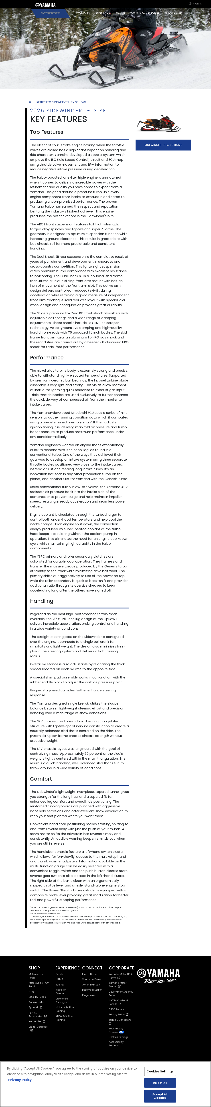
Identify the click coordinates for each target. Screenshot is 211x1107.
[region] (105, 1084)
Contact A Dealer (92, 979)
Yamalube (37, 1021)
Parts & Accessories (38, 1014)
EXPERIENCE (102, 12)
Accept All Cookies (160, 1096)
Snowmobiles (37, 1002)
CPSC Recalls (116, 1009)
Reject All (160, 1083)
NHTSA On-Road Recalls (118, 1002)
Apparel (35, 1007)
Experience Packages (61, 1000)
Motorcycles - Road (37, 976)
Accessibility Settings (116, 1043)
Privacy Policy (118, 1014)
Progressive (88, 995)
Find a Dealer (89, 974)
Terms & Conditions (121, 1021)
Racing (59, 984)
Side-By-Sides (37, 997)
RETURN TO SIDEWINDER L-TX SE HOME (57, 102)
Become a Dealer (92, 990)
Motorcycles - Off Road (39, 984)
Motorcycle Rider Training (65, 1009)
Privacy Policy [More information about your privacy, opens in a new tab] (20, 1080)
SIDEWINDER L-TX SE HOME (163, 145)
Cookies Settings (118, 1037)
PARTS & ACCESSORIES (145, 12)
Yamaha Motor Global (117, 984)
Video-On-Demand (61, 991)
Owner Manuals (91, 984)
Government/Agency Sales (121, 993)
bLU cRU (60, 979)
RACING (120, 12)
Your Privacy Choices (116, 1030)
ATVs (31, 992)
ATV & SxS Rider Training (64, 1018)
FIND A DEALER (174, 12)
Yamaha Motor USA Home (120, 976)
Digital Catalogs (38, 1028)
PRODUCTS (83, 12)
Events (59, 974)
